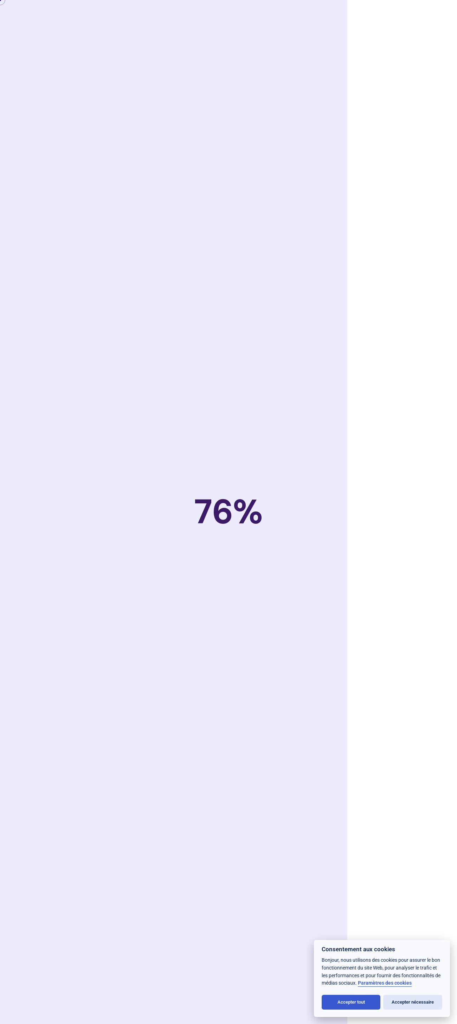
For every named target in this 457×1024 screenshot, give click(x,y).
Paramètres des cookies (385, 983)
